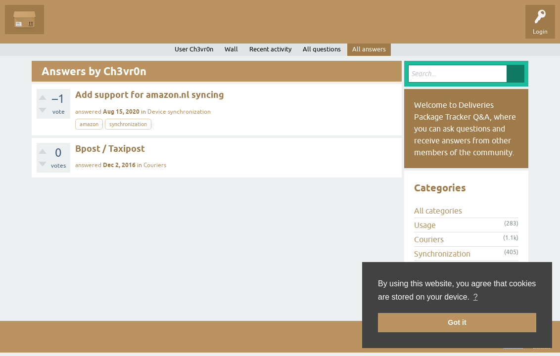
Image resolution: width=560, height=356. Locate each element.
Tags (144, 27)
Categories (180, 27)
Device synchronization (179, 111)
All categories (438, 210)
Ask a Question (226, 27)
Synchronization (442, 253)
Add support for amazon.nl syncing (149, 94)
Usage (425, 225)
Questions (65, 27)
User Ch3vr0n (194, 49)
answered (88, 111)
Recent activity (270, 49)
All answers (369, 49)
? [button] (475, 297)
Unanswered (106, 27)
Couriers (154, 165)
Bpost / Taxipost (110, 148)
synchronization (128, 124)
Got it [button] (457, 322)
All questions (322, 49)
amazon (89, 124)
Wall (231, 49)
